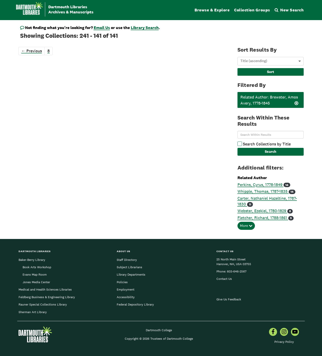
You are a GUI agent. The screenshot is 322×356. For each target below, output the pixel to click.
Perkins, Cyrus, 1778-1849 (260, 184)
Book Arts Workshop (37, 267)
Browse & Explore (212, 10)
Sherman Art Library (33, 312)
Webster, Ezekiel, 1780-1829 (262, 210)
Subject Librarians (129, 267)
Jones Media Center (36, 282)
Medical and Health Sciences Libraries (45, 289)
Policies (122, 282)
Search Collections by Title (264, 144)
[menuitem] (273, 332)
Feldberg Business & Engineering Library (47, 297)
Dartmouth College (159, 330)
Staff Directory (127, 260)
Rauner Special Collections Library (43, 304)
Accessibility (126, 297)
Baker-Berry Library (32, 260)
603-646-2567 (236, 271)
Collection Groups (252, 10)
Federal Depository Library (135, 304)
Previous (31, 50)
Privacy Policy (284, 342)
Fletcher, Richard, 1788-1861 (262, 217)
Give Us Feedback (228, 299)
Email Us (102, 27)
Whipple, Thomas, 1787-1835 (263, 191)
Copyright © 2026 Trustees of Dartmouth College (159, 339)
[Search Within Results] (270, 134)
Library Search (145, 27)
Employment (125, 289)
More (246, 225)
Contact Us (224, 279)
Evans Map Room (35, 274)
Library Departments (131, 274)
